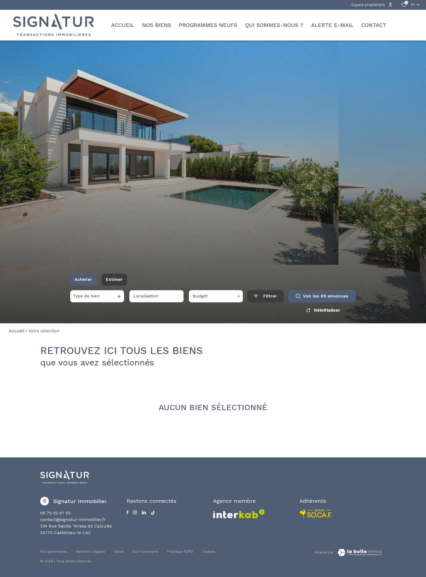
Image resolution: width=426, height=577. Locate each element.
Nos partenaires (53, 552)
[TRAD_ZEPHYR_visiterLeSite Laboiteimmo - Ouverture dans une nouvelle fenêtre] (360, 552)
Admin (119, 552)
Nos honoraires (146, 552)
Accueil (16, 330)
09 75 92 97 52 (55, 513)
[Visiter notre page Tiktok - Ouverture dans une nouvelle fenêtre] (153, 512)
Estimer (114, 279)
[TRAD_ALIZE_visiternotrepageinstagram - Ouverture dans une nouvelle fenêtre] (135, 512)
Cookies (208, 552)
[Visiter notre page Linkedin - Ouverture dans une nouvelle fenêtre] (144, 512)
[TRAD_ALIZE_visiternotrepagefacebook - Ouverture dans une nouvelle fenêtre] (128, 512)
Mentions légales (90, 552)
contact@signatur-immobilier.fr (73, 519)
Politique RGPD (180, 552)
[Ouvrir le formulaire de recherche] (265, 296)
